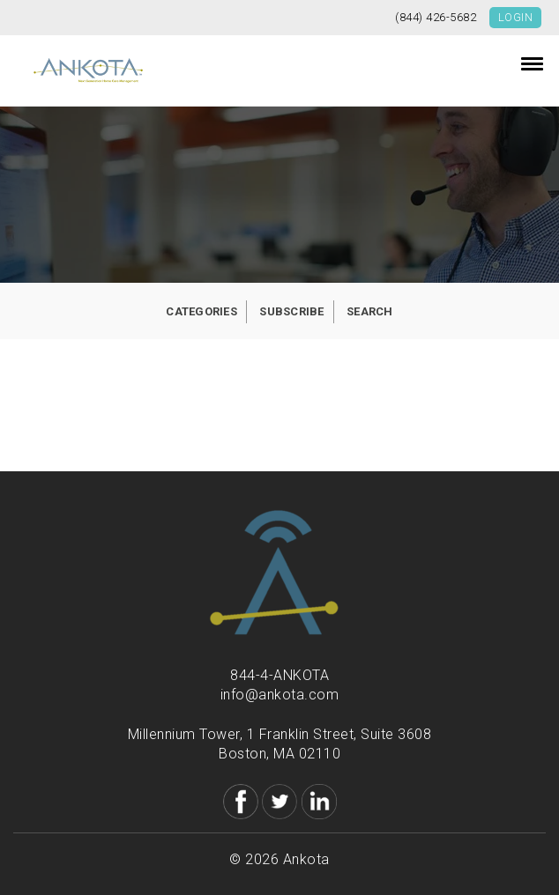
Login (515, 17)
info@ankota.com (279, 694)
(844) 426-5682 (435, 17)
